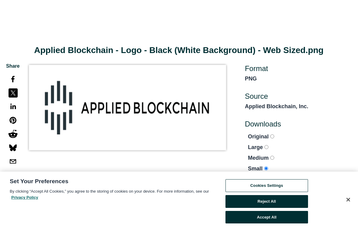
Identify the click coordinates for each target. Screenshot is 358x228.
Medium (261, 158)
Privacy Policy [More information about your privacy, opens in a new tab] (24, 198)
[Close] (348, 201)
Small (258, 169)
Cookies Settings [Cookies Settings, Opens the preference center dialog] (266, 186)
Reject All (266, 202)
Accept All (266, 218)
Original (261, 137)
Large (258, 147)
